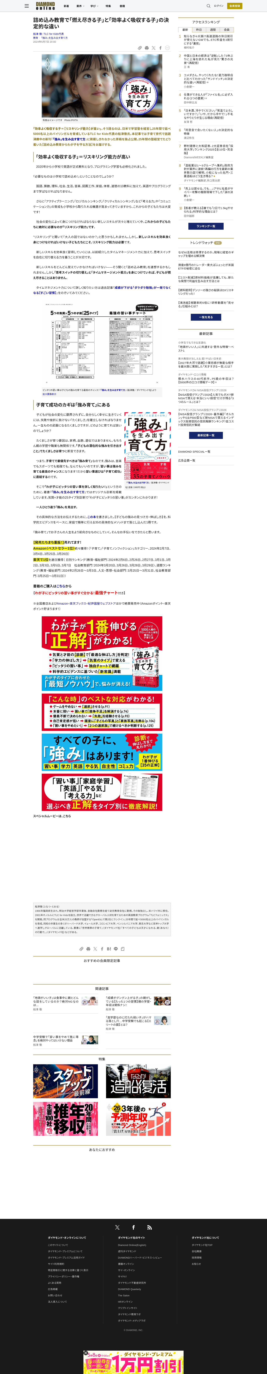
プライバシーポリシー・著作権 (63, 1276)
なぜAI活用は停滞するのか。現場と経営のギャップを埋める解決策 (206, 254)
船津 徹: (48, 33)
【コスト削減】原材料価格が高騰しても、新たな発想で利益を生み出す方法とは (206, 279)
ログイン (210, 6)
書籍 (131, 6)
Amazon (62, 603)
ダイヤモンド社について (205, 1237)
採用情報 (197, 1257)
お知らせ (196, 1264)
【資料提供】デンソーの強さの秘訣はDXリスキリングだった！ (206, 292)
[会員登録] (226, 6)
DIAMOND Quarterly (129, 1289)
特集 (117, 6)
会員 (227, 29)
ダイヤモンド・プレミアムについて (65, 1251)
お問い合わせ (55, 1295)
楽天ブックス (78, 603)
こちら (60, 586)
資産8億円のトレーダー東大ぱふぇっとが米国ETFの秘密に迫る (206, 266)
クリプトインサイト (127, 1308)
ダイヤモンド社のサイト (131, 1237)
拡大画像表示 (49, 394)
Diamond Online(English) (132, 1245)
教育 (35, 38)
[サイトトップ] (50, 6)
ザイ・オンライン (126, 1270)
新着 (75, 6)
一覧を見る (206, 317)
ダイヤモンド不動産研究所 (132, 1283)
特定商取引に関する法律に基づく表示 (68, 1270)
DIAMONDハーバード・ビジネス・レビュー (140, 1257)
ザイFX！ (122, 1276)
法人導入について (57, 1301)
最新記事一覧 (206, 435)
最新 (185, 29)
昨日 (199, 29)
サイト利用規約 (56, 1264)
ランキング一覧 (206, 226)
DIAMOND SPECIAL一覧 (194, 451)
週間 (213, 29)
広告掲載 (53, 1289)
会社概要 (197, 1251)
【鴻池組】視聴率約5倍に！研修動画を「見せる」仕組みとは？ (206, 304)
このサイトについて (58, 1245)
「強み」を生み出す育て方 (54, 38)
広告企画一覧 (186, 460)
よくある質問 (54, 1283)
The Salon (124, 1295)
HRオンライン (125, 1301)
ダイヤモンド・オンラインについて (67, 1237)
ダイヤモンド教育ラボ (129, 1314)
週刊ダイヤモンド (127, 1251)
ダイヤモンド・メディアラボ (132, 1320)
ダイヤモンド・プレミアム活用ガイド (66, 1257)
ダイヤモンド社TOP (202, 1245)
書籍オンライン (126, 1264)
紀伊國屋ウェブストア (102, 603)
